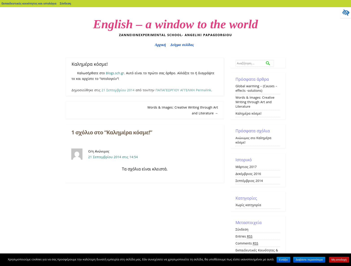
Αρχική (160, 45)
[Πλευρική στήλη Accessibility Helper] (345, 12)
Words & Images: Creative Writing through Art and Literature (255, 102)
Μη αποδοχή (339, 259)
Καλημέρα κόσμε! (249, 113)
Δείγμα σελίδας (182, 45)
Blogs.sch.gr (115, 73)
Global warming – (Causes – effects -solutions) (256, 88)
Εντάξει (283, 259)
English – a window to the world (175, 24)
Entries (244, 236)
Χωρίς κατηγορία (248, 205)
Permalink (203, 90)
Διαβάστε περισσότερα (309, 259)
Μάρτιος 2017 (246, 167)
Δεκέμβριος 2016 (248, 174)
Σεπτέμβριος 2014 (249, 181)
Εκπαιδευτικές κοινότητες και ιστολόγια (29, 3)
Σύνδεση (65, 3)
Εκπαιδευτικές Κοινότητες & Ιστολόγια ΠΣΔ (257, 252)
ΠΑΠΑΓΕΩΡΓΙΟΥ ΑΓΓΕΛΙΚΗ (175, 90)
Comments (247, 243)
